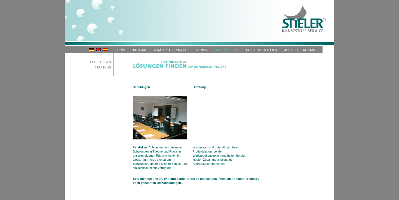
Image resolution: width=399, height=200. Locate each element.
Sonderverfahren (261, 50)
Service (202, 50)
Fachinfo (290, 50)
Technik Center (227, 50)
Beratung (103, 67)
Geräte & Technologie (172, 50)
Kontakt (310, 50)
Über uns (139, 50)
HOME (121, 50)
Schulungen (100, 62)
